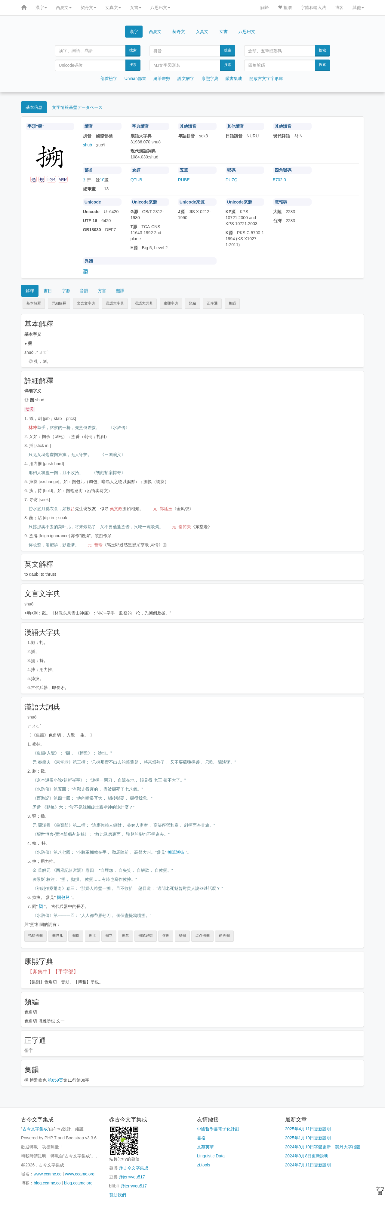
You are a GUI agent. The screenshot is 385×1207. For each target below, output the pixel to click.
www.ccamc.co (48, 1174)
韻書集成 (233, 78)
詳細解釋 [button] (59, 303)
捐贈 (285, 7)
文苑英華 (205, 1146)
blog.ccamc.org (78, 1183)
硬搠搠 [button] (224, 935)
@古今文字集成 (133, 1168)
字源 (66, 290)
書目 (48, 290)
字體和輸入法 (313, 7)
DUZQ (232, 179)
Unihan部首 (135, 78)
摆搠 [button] (165, 935)
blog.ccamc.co (47, 1183)
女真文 (113, 7)
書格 (201, 1137)
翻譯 (120, 290)
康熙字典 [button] (171, 303)
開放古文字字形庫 (266, 78)
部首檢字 (108, 78)
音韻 (84, 290)
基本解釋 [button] (33, 303)
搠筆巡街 (176, 852)
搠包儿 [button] (57, 935)
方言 (102, 290)
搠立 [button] (108, 935)
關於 (264, 7)
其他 (358, 7)
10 (102, 179)
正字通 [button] (212, 303)
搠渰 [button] (92, 935)
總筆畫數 (161, 78)
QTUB (136, 179)
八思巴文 (160, 7)
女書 (135, 7)
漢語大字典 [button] (115, 303)
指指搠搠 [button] (35, 935)
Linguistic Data (211, 1155)
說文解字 (185, 78)
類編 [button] (192, 303)
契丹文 (88, 7)
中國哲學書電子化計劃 (218, 1128)
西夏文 (64, 7)
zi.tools (203, 1165)
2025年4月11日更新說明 (308, 1128)
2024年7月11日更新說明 (308, 1165)
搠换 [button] (75, 935)
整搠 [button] (182, 935)
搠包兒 (63, 897)
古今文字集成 (35, 1128)
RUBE (184, 179)
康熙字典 (210, 78)
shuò (87, 144)
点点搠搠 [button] (202, 935)
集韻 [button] (232, 303)
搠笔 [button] (125, 935)
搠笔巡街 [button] (145, 935)
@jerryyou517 (132, 1177)
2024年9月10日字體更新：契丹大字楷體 (323, 1146)
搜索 (133, 50)
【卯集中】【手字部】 (53, 972)
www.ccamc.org (79, 1174)
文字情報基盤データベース (77, 107)
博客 (339, 7)
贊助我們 (117, 1195)
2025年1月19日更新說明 (308, 1137)
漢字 (41, 7)
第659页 (55, 1080)
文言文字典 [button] (86, 303)
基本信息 (34, 107)
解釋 (30, 290)
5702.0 (279, 179)
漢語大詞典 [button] (144, 303)
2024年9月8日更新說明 (307, 1155)
